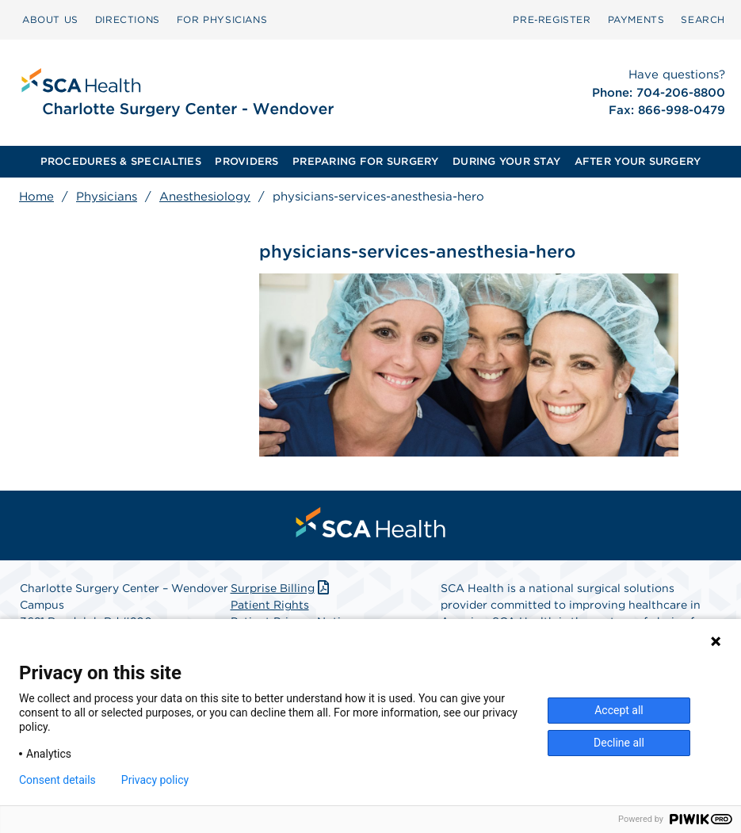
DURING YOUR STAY (506, 161)
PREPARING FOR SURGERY (365, 161)
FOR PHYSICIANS (222, 19)
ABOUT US (50, 19)
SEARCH (703, 19)
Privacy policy (155, 780)
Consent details (57, 780)
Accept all (619, 710)
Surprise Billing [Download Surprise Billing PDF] (282, 588)
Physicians (106, 196)
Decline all (619, 742)
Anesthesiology (204, 196)
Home (36, 196)
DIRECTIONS (127, 19)
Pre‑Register (551, 19)
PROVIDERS (246, 161)
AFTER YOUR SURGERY (638, 161)
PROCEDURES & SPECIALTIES (120, 161)
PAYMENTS (636, 19)
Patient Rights (270, 604)
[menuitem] (50, 20)
